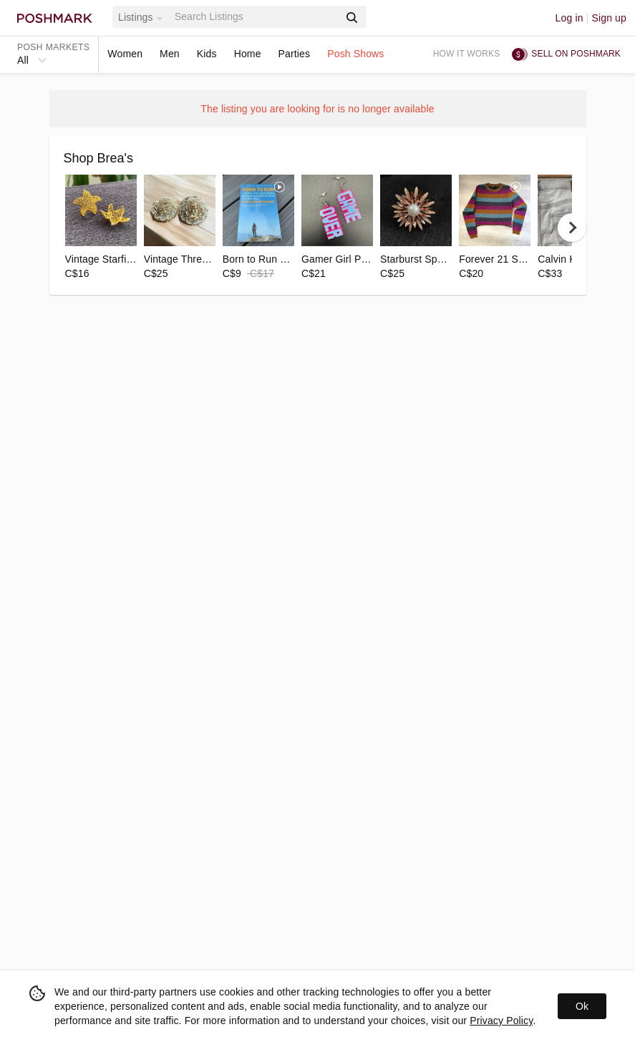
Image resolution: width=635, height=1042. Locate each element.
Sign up (608, 18)
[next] (572, 227)
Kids (207, 53)
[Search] (255, 17)
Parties (294, 53)
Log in (569, 18)
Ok (582, 1006)
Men (170, 53)
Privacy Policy (501, 1020)
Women (124, 53)
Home (247, 53)
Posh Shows (355, 53)
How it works (466, 54)
